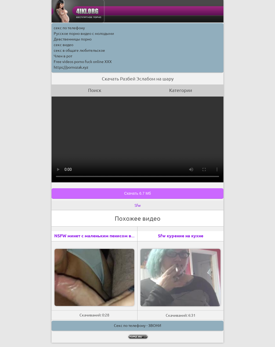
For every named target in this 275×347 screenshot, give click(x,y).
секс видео (63, 45)
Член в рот (63, 56)
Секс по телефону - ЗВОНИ (137, 325)
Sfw (138, 205)
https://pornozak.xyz (71, 67)
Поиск (94, 90)
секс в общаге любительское (79, 50)
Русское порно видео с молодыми (84, 33)
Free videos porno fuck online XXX (83, 62)
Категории (180, 90)
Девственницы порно (73, 39)
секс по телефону (69, 28)
